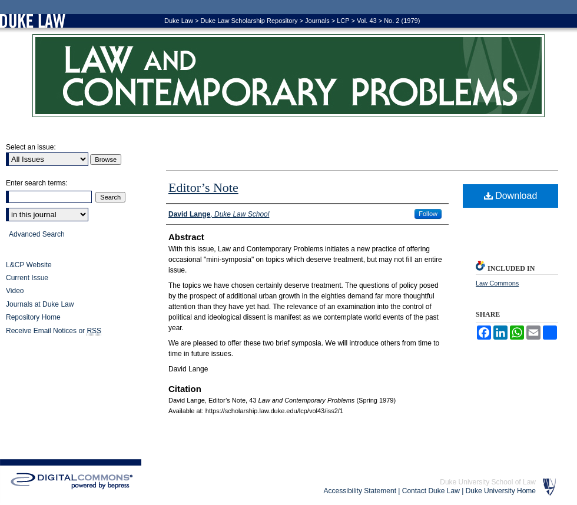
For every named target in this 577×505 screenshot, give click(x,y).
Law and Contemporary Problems (288, 75)
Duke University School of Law (488, 482)
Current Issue (27, 278)
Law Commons (497, 283)
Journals (317, 20)
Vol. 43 (367, 20)
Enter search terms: (37, 183)
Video (15, 291)
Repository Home (33, 317)
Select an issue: (31, 147)
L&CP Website (29, 265)
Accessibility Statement (360, 491)
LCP (343, 20)
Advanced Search (37, 234)
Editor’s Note (203, 187)
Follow (428, 213)
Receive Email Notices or (53, 331)
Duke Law (178, 20)
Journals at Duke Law (40, 304)
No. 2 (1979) (402, 20)
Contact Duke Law (431, 491)
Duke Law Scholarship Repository (248, 20)
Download (511, 196)
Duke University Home (501, 491)
